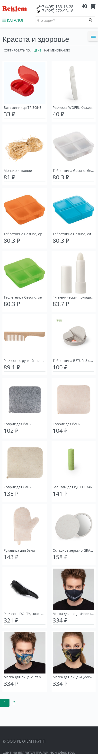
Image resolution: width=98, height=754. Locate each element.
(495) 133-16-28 (56, 6)
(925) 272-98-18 (56, 11)
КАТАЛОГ (13, 20)
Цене (37, 50)
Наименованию (57, 50)
